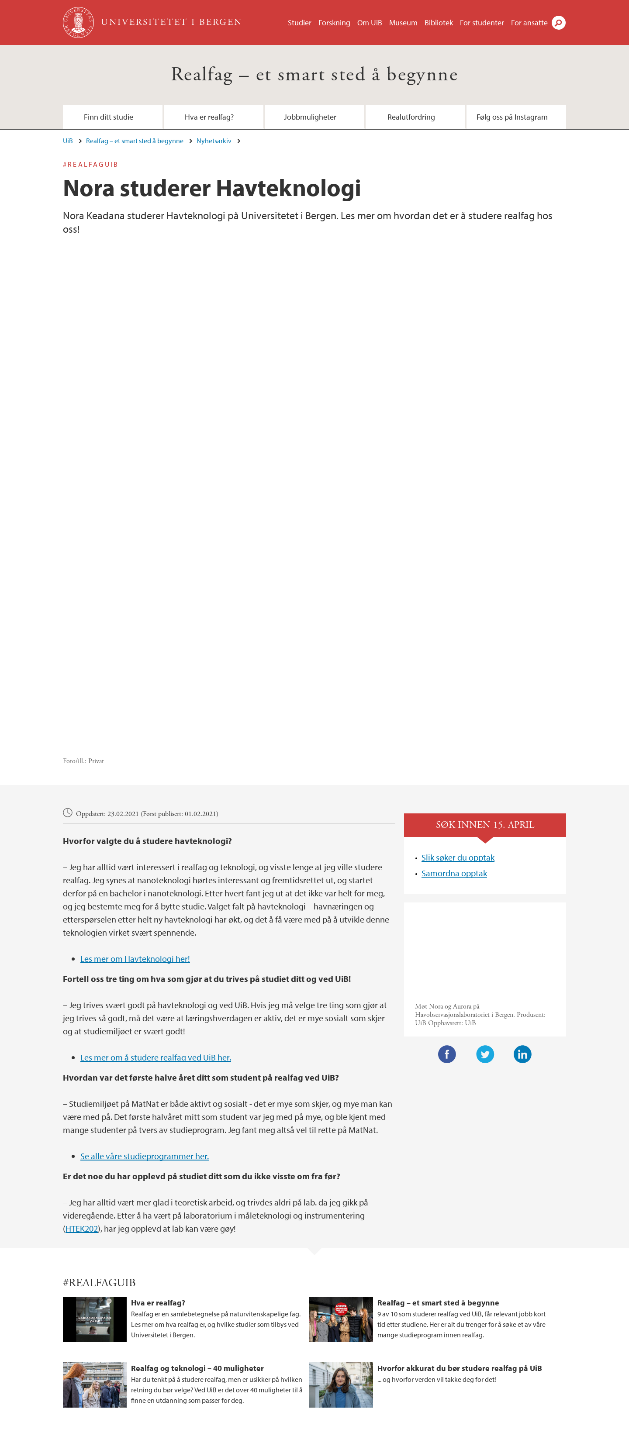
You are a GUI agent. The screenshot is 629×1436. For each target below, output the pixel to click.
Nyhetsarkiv (214, 140)
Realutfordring (411, 117)
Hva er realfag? (209, 117)
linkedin (485, 1352)
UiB (68, 140)
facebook (443, 1352)
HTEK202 (82, 1058)
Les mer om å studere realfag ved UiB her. (155, 887)
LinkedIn (523, 884)
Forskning (334, 22)
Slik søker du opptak (458, 687)
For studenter (482, 22)
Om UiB (369, 22)
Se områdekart (258, 1367)
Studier (299, 22)
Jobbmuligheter (310, 117)
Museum (403, 22)
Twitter (485, 884)
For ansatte (529, 22)
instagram (422, 1352)
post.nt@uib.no (85, 1346)
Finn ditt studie (108, 117)
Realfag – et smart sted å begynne (314, 74)
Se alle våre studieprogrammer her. (144, 986)
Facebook (447, 884)
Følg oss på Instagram (512, 117)
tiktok (464, 1352)
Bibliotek (439, 22)
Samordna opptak (454, 703)
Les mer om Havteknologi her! (135, 788)
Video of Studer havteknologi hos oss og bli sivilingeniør (485, 778)
